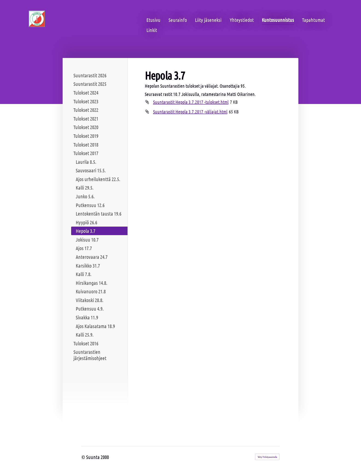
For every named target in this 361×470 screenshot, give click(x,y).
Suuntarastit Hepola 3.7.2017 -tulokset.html (191, 102)
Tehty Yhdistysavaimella (267, 456)
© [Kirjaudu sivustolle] (84, 457)
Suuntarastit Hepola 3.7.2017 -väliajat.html (190, 111)
